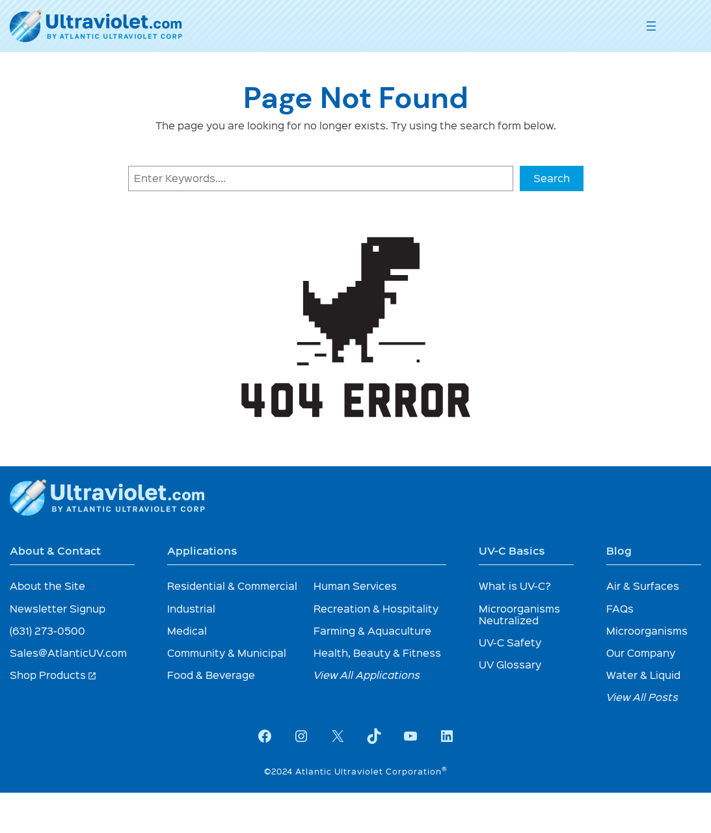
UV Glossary (510, 664)
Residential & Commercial (232, 585)
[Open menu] (651, 26)
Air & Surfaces (642, 585)
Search (551, 178)
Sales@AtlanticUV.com (68, 652)
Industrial (191, 608)
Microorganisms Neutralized (519, 614)
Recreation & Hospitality (376, 608)
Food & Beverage (211, 674)
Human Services (355, 585)
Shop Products (53, 674)
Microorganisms (647, 630)
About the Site (47, 585)
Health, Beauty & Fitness (377, 652)
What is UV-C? (515, 585)
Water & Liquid (643, 674)
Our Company (640, 652)
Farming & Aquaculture (372, 630)
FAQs (620, 608)
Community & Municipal (226, 652)
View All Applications (367, 674)
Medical (187, 630)
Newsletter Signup (57, 608)
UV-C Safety (510, 642)
